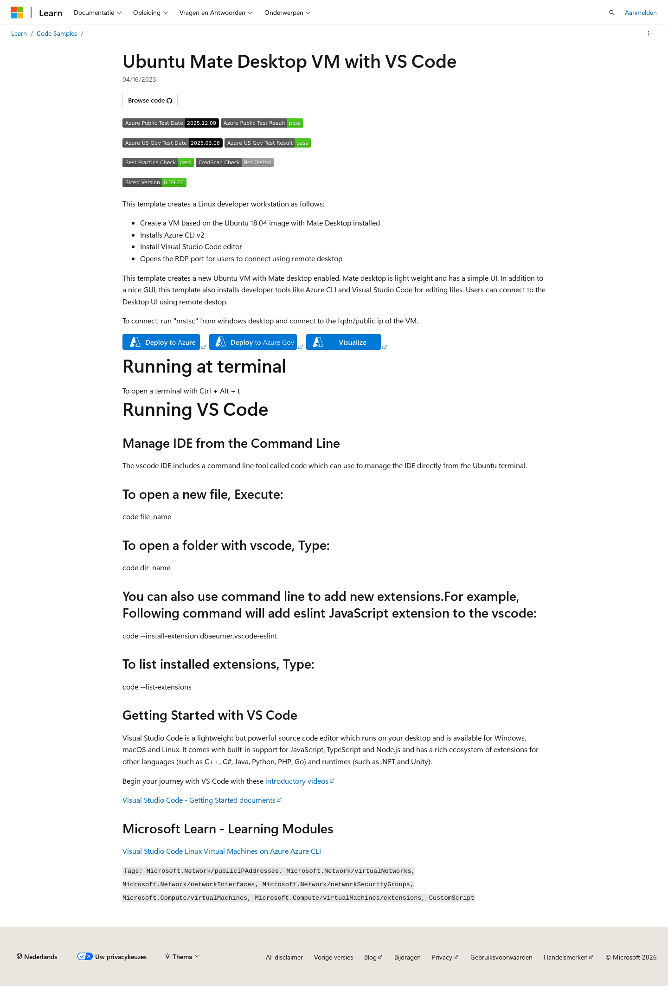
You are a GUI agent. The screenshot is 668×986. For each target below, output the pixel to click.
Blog (370, 957)
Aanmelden (641, 12)
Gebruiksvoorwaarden (501, 957)
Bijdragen (407, 957)
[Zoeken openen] (612, 12)
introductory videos (296, 781)
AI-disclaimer (284, 957)
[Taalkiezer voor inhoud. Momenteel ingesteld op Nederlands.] (37, 956)
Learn (19, 33)
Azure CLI (305, 851)
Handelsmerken (566, 957)
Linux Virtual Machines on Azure (237, 851)
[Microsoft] (17, 12)
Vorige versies (333, 957)
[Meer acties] (649, 33)
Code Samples (57, 33)
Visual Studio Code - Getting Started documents (199, 800)
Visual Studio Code (152, 851)
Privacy (442, 957)
